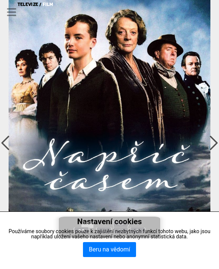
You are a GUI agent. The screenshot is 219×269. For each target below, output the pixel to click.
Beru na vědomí (109, 249)
